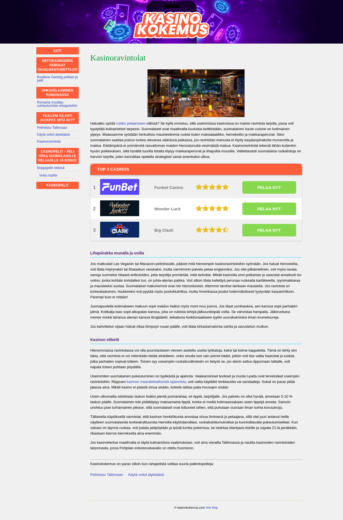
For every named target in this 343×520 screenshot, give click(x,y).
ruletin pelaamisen (131, 123)
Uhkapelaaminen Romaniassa (57, 93)
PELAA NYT (269, 187)
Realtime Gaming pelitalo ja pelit (57, 78)
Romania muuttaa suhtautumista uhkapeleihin (57, 104)
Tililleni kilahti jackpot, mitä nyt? (57, 118)
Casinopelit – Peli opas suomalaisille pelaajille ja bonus (57, 156)
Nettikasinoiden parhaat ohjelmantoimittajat (58, 65)
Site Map (212, 507)
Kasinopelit (57, 185)
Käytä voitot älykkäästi (146, 475)
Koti (58, 51)
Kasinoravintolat (49, 141)
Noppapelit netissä (51, 168)
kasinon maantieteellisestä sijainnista (156, 382)
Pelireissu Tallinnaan (106, 475)
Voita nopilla (48, 175)
